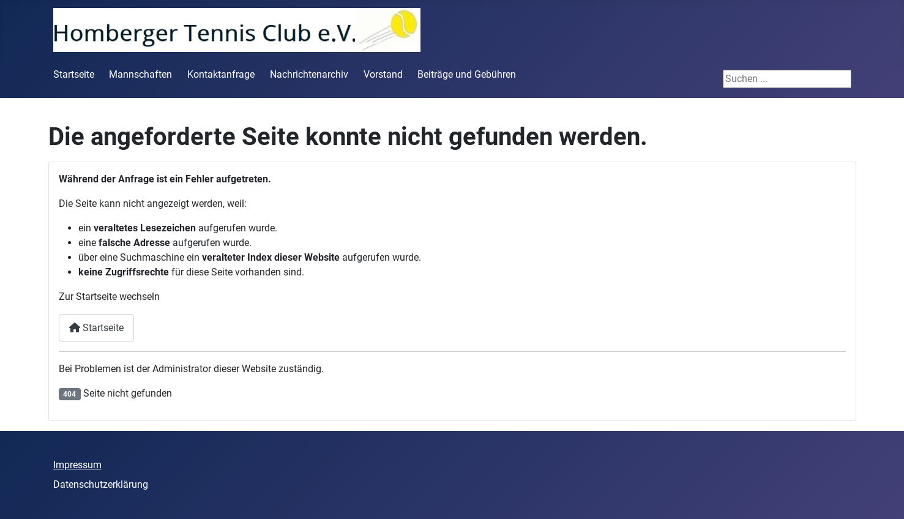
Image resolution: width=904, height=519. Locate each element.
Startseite (73, 74)
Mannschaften (140, 74)
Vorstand (383, 74)
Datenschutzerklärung (100, 484)
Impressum (77, 465)
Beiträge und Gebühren (466, 74)
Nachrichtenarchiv (309, 74)
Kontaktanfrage (221, 74)
